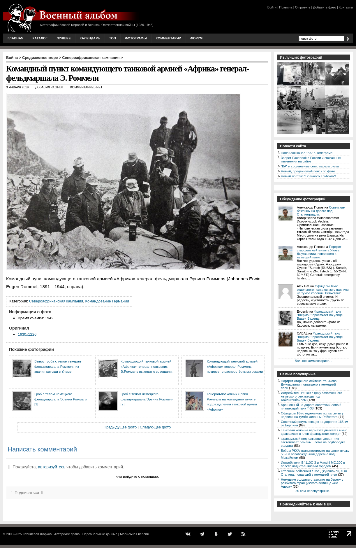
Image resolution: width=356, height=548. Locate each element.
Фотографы (136, 38)
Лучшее (64, 38)
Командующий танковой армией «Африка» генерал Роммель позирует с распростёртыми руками (235, 366)
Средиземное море (40, 57)
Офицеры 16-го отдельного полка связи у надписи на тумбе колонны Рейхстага (323, 289)
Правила (285, 7)
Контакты (346, 7)
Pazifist (57, 87)
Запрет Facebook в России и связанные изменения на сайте (311, 159)
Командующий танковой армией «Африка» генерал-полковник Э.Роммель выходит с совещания (147, 366)
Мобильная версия (134, 534)
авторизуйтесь (51, 467)
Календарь (90, 38)
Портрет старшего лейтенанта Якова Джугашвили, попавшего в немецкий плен (319, 252)
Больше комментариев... (313, 361)
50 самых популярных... (313, 491)
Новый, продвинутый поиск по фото (308, 171)
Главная (15, 38)
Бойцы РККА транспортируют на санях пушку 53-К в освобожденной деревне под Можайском (315, 454)
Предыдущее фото (120, 427)
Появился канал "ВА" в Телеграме (306, 153)
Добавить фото (324, 7)
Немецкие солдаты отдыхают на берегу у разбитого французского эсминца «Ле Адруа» (312, 483)
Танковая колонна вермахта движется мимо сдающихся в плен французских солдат (314, 431)
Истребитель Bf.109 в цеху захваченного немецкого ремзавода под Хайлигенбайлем (311, 396)
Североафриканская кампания (90, 57)
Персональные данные (99, 534)
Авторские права (67, 534)
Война (12, 57)
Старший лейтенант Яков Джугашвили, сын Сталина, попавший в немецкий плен (314, 472)
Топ (112, 38)
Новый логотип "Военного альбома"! (308, 176)
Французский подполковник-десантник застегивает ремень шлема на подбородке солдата (313, 442)
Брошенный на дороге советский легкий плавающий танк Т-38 (311, 406)
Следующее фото (155, 427)
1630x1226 (27, 334)
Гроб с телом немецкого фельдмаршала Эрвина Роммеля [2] (147, 399)
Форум (196, 38)
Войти (271, 7)
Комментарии (168, 38)
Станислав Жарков (37, 534)
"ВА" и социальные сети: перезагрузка (310, 166)
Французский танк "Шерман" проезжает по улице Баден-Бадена (320, 315)
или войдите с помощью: (137, 476)
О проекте (303, 7)
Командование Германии (107, 301)
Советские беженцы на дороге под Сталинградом (321, 211)
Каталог (39, 38)
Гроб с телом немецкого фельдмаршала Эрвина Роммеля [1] (60, 399)
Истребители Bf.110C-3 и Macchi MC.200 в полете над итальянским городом (313, 464)
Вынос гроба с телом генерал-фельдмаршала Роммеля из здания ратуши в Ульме (58, 366)
